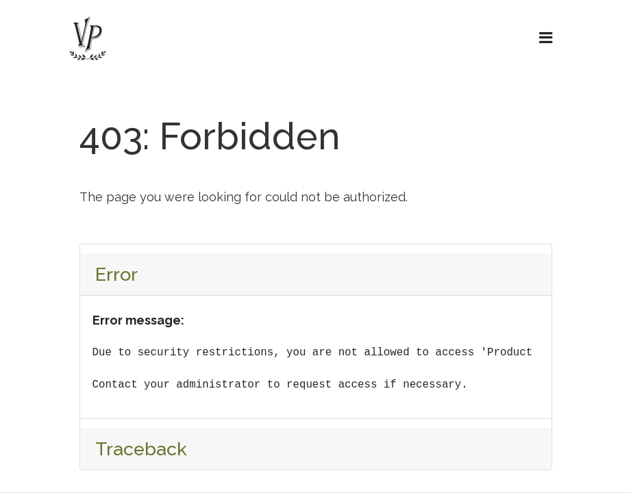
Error (116, 274)
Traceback (141, 448)
